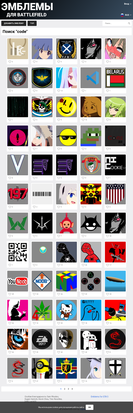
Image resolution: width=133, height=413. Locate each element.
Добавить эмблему (14, 23)
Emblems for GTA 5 (99, 396)
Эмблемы (27, 9)
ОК (89, 407)
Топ (32, 23)
